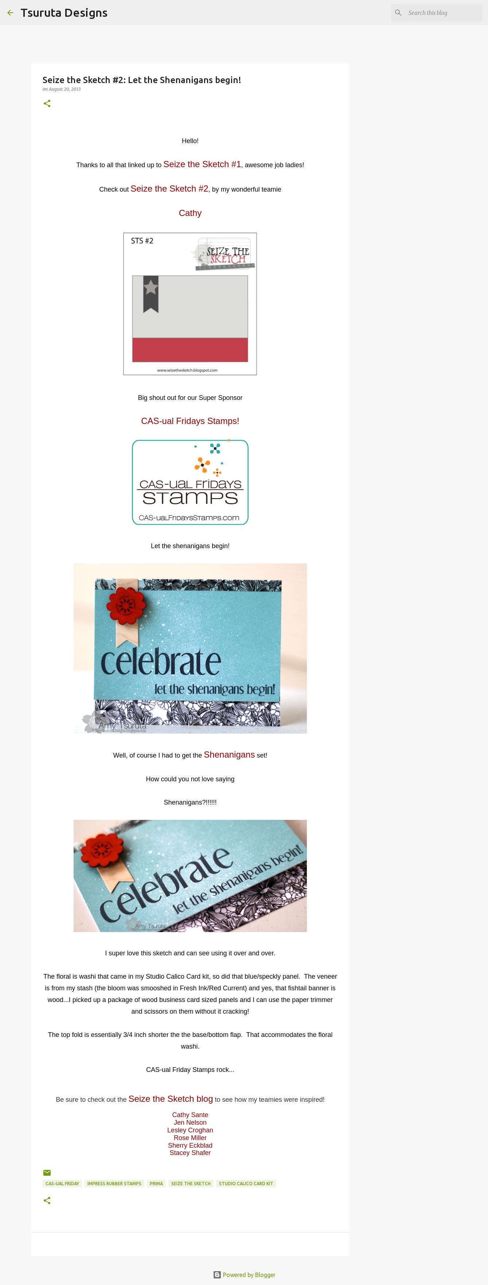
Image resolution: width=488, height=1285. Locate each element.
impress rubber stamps (114, 1183)
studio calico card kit (246, 1183)
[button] (47, 104)
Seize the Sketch (191, 1183)
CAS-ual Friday (62, 1183)
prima (156, 1183)
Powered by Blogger (244, 1275)
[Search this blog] (444, 12)
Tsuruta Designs (64, 12)
